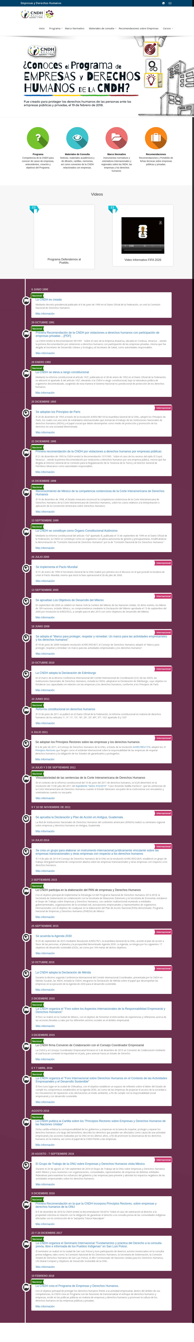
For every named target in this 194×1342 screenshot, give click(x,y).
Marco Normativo (74, 28)
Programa (54, 28)
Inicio (42, 28)
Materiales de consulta (101, 28)
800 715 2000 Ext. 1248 (162, 6)
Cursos (167, 28)
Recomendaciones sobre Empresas (138, 28)
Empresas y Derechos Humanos (41, 3)
